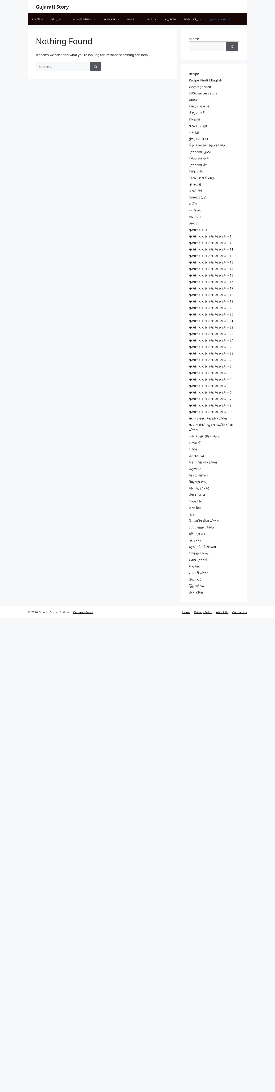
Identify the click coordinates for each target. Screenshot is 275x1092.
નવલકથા (195, 210)
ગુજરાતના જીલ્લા (200, 152)
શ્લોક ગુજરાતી (198, 560)
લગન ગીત (195, 501)
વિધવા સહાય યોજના (202, 527)
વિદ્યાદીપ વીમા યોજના (204, 521)
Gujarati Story (52, 6)
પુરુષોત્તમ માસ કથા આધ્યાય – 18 (211, 295)
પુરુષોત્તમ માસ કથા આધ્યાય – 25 (211, 347)
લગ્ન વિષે (195, 508)
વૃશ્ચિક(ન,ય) (197, 534)
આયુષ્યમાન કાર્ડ (200, 106)
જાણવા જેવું (195, 19)
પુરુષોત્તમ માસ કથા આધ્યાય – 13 (211, 262)
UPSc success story (203, 93)
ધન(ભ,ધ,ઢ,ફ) (197, 197)
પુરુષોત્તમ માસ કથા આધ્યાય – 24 (211, 340)
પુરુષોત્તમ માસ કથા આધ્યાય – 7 (210, 399)
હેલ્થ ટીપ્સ (196, 592)
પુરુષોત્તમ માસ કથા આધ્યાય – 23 (211, 334)
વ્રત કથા (195, 540)
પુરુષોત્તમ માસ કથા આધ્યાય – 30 (211, 373)
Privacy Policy (203, 612)
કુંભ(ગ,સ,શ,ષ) (198, 139)
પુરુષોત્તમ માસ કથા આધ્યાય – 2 (210, 308)
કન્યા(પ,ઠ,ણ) (198, 126)
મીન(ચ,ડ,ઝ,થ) (199, 488)
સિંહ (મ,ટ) (195, 579)
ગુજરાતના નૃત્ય (199, 158)
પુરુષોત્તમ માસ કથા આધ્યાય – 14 (211, 269)
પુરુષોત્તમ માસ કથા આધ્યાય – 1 (210, 236)
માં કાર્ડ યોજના (198, 475)
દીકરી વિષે (37, 19)
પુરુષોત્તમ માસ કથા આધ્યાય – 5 (210, 386)
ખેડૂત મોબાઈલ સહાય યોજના (208, 145)
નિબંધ (193, 223)
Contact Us (239, 612)
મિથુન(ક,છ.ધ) (198, 482)
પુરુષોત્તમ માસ (222, 19)
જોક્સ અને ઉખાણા (202, 178)
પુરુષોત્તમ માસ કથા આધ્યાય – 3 (210, 366)
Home (186, 612)
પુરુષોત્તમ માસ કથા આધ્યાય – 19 (211, 301)
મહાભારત (170, 19)
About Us (222, 612)
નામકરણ (114, 19)
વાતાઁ (154, 19)
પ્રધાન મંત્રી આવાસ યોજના (208, 418)
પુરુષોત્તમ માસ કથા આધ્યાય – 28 (211, 353)
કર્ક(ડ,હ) (194, 132)
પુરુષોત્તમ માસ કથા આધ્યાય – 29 (211, 360)
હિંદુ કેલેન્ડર (197, 586)
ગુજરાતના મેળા (198, 165)
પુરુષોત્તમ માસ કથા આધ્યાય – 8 (210, 405)
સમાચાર (194, 566)
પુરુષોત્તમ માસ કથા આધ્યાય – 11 (211, 249)
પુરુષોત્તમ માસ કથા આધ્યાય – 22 (211, 327)
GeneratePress (83, 612)
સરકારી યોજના (86, 19)
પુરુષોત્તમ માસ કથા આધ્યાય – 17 (211, 288)
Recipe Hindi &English (205, 80)
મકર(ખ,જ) (196, 456)
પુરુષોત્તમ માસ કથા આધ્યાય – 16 (211, 282)
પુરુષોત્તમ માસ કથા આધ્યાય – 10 (211, 243)
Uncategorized (200, 87)
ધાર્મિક (135, 19)
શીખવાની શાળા (199, 553)
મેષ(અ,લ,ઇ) (197, 495)
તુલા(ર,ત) (195, 184)
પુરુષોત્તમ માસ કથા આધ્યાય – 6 (210, 392)
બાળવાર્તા (195, 443)
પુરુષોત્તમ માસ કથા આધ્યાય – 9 (210, 412)
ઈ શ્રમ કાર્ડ (196, 113)
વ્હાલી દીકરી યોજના (202, 547)
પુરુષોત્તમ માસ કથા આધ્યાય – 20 (211, 314)
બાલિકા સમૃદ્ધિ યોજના (204, 436)
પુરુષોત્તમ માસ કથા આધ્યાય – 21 (211, 321)
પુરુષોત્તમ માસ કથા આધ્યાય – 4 (210, 379)
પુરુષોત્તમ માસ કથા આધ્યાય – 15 (211, 275)
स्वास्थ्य (193, 100)
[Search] (95, 66)
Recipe (194, 74)
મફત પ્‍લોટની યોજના (203, 462)
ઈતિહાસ (60, 19)
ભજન (193, 449)
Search (194, 39)
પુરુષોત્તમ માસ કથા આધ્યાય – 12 (211, 256)
